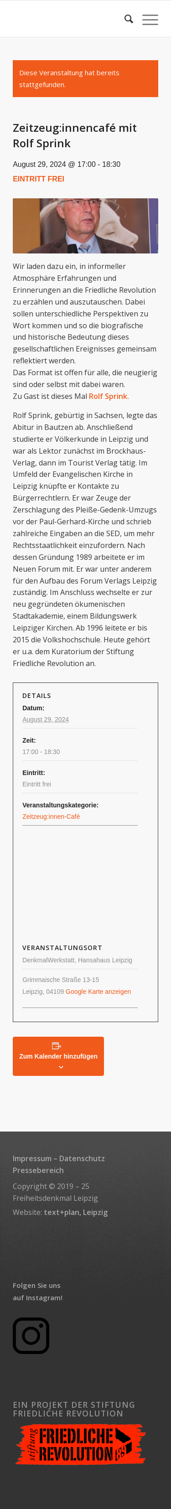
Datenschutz (82, 1158)
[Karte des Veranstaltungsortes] (85, 885)
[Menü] (145, 18)
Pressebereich (38, 1170)
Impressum (32, 1158)
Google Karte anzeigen (98, 991)
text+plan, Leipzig (76, 1212)
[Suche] (124, 18)
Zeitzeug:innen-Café (51, 816)
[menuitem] (124, 18)
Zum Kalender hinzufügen (58, 1056)
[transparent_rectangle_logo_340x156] (71, 18)
